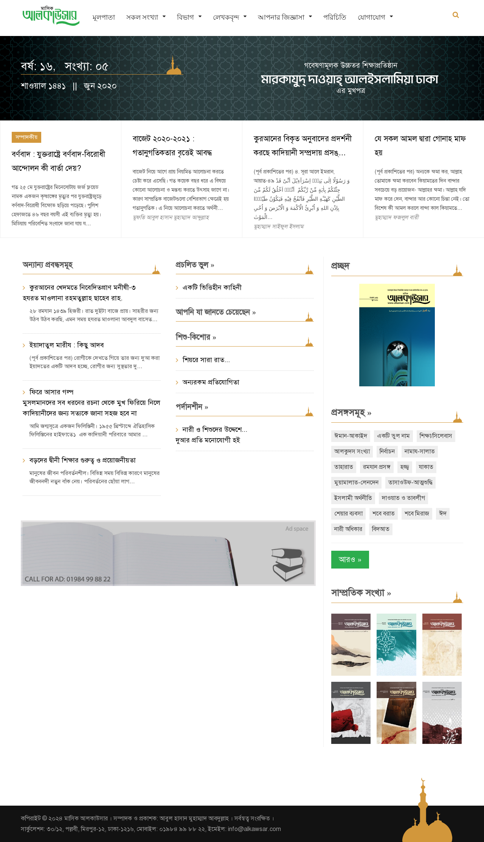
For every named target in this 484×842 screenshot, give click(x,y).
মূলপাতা (104, 17)
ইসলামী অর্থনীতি (353, 498)
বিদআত (380, 529)
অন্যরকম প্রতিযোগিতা (211, 382)
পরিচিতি (334, 17)
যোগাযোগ (371, 17)
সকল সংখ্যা (142, 17)
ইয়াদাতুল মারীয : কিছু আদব (66, 345)
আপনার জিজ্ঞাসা (281, 17)
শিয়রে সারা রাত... (206, 360)
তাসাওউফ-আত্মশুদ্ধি (410, 482)
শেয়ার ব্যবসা (348, 513)
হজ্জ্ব (404, 467)
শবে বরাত (383, 513)
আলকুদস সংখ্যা (352, 451)
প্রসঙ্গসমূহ (351, 412)
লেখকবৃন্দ (226, 17)
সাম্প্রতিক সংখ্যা (361, 592)
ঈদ (443, 513)
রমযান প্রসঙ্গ (377, 467)
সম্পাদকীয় (26, 137)
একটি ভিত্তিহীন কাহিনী (212, 287)
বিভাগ (185, 17)
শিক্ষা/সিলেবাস (436, 436)
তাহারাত (343, 467)
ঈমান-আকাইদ (350, 436)
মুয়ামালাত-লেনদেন (356, 482)
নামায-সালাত (420, 451)
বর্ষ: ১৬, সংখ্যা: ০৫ (65, 66)
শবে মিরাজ (417, 513)
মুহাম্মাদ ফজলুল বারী (397, 217)
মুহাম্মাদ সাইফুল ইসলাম (278, 226)
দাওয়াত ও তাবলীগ (403, 498)
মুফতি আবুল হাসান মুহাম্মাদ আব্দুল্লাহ (171, 217)
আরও (350, 559)
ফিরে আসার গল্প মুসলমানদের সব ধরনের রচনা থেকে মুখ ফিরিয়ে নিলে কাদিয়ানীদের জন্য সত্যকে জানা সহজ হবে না (91, 402)
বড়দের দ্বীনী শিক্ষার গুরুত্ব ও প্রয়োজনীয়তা (82, 460)
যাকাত (426, 467)
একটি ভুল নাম (393, 436)
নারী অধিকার (348, 529)
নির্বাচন (387, 451)
